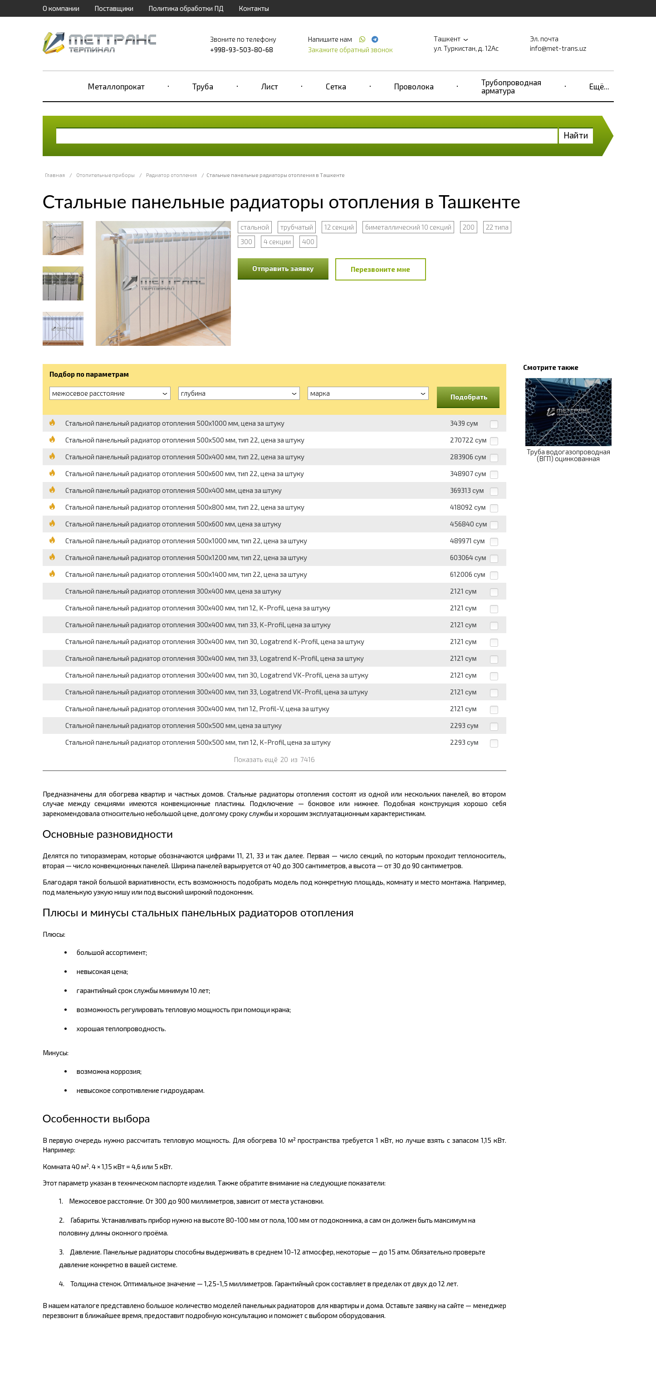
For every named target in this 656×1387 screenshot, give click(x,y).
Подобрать (469, 397)
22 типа (497, 227)
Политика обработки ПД (186, 8)
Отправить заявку (283, 268)
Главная (55, 175)
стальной (254, 227)
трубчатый (296, 227)
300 (246, 241)
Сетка (336, 86)
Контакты (254, 8)
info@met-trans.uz (558, 48)
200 (469, 227)
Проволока (414, 86)
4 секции (277, 241)
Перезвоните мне (380, 269)
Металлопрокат (116, 86)
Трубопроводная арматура (511, 86)
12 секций (339, 227)
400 (308, 241)
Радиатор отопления (171, 175)
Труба (202, 86)
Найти (575, 135)
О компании (61, 8)
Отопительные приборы (105, 175)
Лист (269, 86)
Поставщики (113, 8)
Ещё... (599, 86)
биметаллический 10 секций (408, 227)
